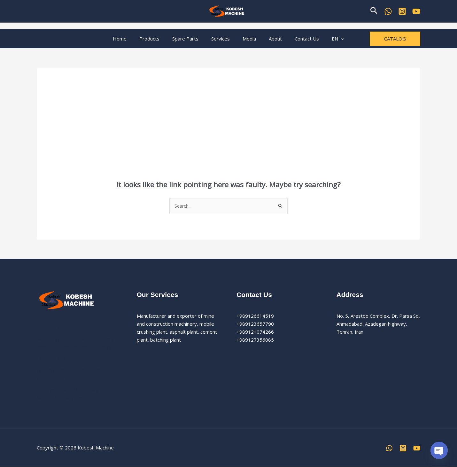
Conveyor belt (52, 358)
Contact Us (299, 38)
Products (157, 38)
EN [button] (327, 38)
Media (247, 38)
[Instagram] (403, 448)
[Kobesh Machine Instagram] (402, 11)
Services (222, 38)
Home (131, 38)
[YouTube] (416, 11)
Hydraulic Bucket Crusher (64, 327)
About (270, 38)
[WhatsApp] (388, 11)
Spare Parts (190, 38)
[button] (374, 11)
